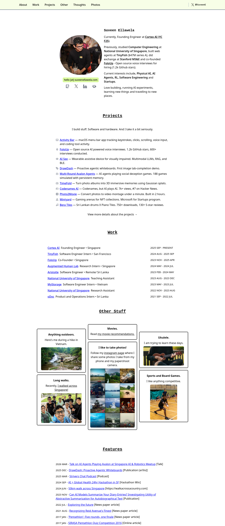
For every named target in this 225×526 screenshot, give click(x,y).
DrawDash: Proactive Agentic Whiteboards (95, 470)
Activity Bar (67, 140)
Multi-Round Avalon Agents (77, 174)
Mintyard (66, 199)
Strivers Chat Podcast (82, 476)
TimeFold (66, 183)
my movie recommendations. (116, 334)
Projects (50, 5)
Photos (95, 5)
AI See (64, 159)
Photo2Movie (68, 194)
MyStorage (55, 284)
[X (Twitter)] (198, 4)
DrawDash (66, 168)
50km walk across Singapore (86, 488)
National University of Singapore (69, 278)
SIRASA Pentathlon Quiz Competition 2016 (95, 523)
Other (64, 5)
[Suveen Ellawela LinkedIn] (85, 86)
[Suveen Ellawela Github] (67, 86)
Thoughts (79, 5)
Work (35, 5)
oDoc (51, 296)
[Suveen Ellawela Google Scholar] (94, 86)
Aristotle (53, 272)
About (23, 5)
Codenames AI (69, 189)
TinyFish (53, 254)
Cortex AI (54, 248)
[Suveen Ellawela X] (76, 86)
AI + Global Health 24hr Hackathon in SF (93, 482)
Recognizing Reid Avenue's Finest (90, 511)
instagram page (114, 353)
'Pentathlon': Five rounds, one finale (91, 517)
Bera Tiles (66, 205)
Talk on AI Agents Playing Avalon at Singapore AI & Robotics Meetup (112, 464)
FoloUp (108, 63)
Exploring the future (80, 505)
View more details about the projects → (112, 214)
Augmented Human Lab (63, 266)
